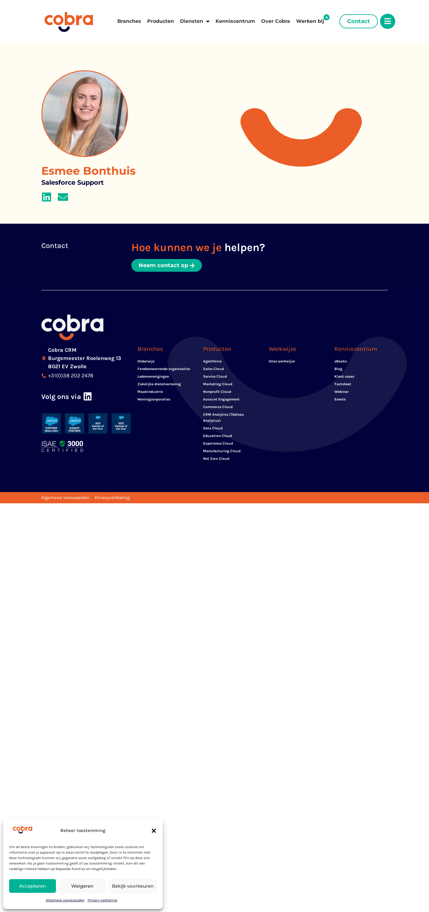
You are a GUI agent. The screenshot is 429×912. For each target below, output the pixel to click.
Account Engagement (221, 399)
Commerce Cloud (218, 407)
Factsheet (342, 384)
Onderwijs (145, 361)
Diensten (194, 21)
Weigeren (82, 886)
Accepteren (32, 886)
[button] (154, 831)
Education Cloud (217, 436)
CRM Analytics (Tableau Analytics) (223, 417)
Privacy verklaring (102, 900)
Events (340, 399)
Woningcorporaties (153, 399)
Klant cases (344, 376)
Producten (160, 21)
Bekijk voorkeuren (133, 886)
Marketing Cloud (217, 384)
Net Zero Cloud (216, 458)
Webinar (341, 392)
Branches (129, 21)
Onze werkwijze (282, 361)
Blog (338, 369)
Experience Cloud (218, 443)
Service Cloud (215, 376)
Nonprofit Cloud (217, 392)
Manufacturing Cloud (221, 451)
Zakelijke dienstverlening (159, 384)
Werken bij (310, 21)
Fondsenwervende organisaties (163, 369)
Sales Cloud (213, 369)
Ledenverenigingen (153, 376)
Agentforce (212, 361)
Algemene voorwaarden (65, 900)
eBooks (340, 361)
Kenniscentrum (235, 21)
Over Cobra (275, 21)
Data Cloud (213, 428)
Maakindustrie (150, 392)
